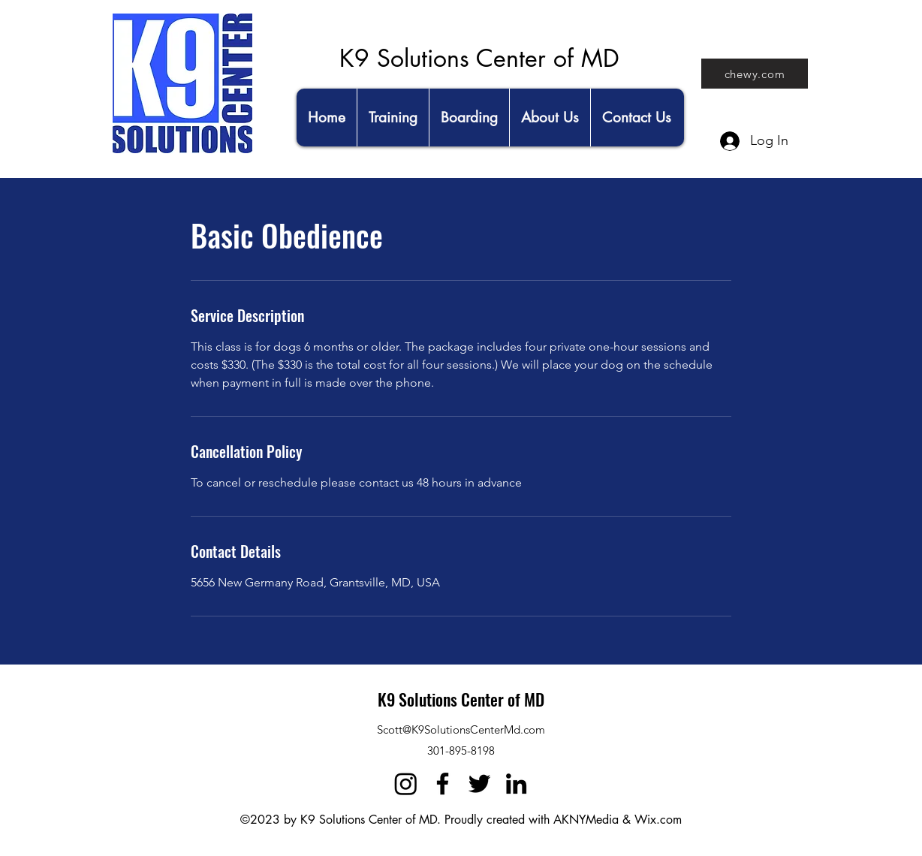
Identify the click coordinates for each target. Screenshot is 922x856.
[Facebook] (442, 783)
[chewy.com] (754, 74)
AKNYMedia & (592, 819)
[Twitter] (479, 783)
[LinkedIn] (516, 783)
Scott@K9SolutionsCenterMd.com (461, 729)
